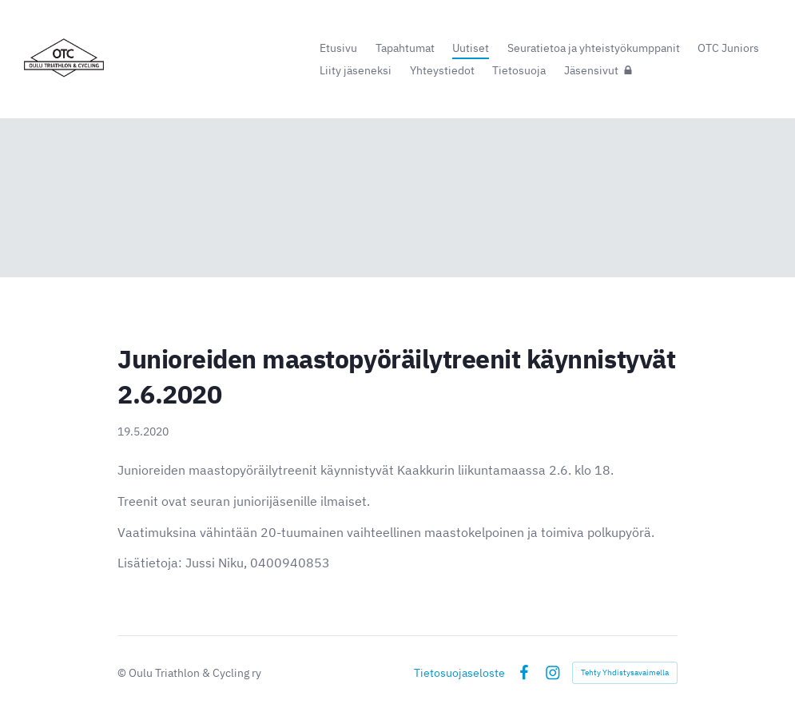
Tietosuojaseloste (459, 672)
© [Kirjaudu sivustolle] (123, 673)
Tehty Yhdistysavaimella (625, 672)
